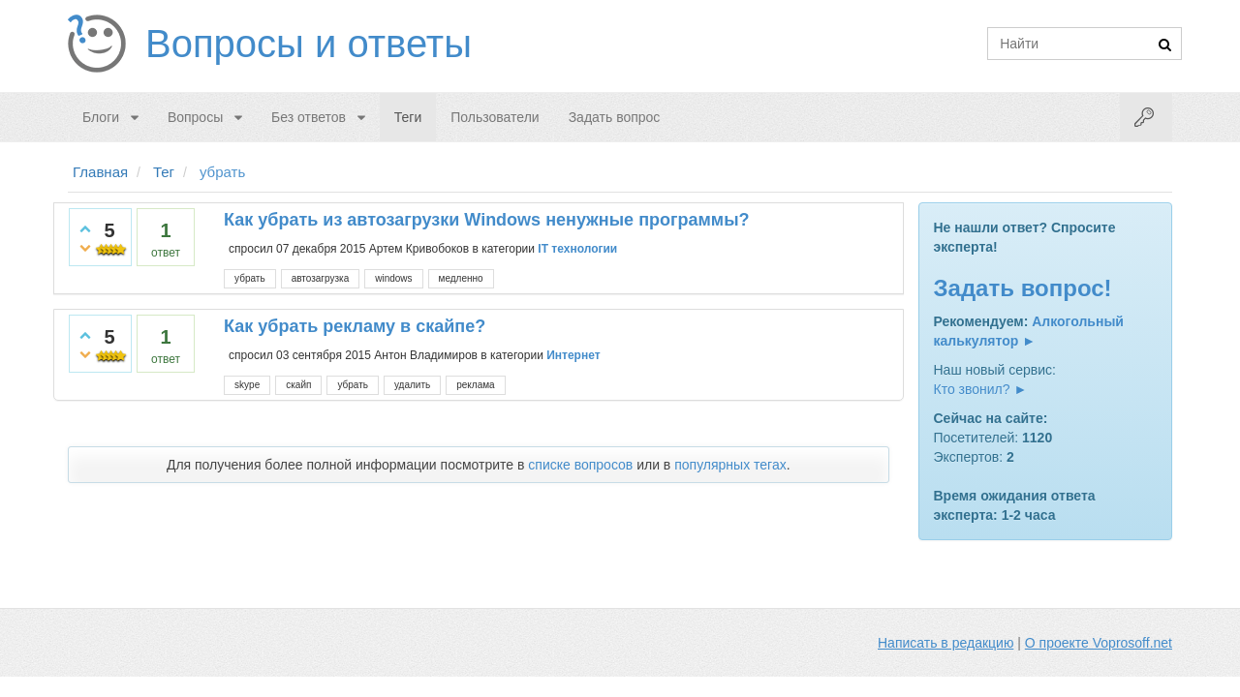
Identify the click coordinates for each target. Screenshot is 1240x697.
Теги (407, 117)
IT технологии (577, 249)
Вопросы (195, 117)
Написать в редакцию (945, 643)
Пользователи (494, 117)
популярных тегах (730, 464)
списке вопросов (580, 464)
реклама (475, 384)
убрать (249, 278)
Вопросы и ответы (308, 43)
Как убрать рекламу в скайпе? (354, 326)
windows (393, 278)
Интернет (573, 355)
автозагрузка (321, 278)
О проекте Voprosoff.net (1098, 643)
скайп (298, 384)
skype (247, 384)
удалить (412, 384)
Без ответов (308, 117)
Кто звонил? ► (981, 389)
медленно (461, 278)
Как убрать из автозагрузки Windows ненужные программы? (486, 219)
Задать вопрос (615, 117)
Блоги (100, 117)
